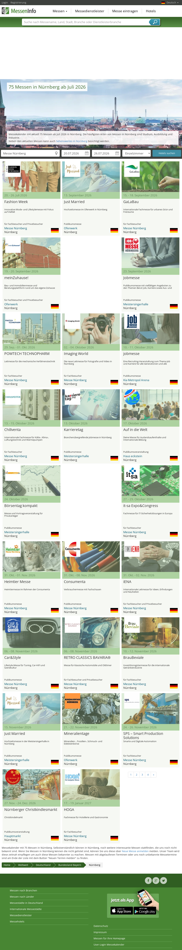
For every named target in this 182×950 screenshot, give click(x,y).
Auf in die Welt (135, 430)
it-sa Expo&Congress (140, 506)
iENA (127, 582)
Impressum (100, 932)
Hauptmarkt (12, 836)
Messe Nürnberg (15, 228)
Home (7, 865)
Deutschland (43, 865)
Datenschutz (101, 926)
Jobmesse (131, 278)
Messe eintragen (125, 11)
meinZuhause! (16, 278)
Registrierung (18, 2)
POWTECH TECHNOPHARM (27, 353)
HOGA (69, 809)
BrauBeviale (133, 657)
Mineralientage (76, 733)
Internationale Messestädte (26, 909)
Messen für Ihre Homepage (109, 938)
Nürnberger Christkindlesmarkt (30, 809)
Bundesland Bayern (69, 865)
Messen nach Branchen (23, 890)
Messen (60, 11)
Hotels (151, 11)
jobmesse (131, 353)
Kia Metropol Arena (136, 380)
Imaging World (76, 353)
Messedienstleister (89, 11)
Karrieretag (73, 430)
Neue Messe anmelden (135, 851)
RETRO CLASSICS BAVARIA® (87, 657)
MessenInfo (19, 10)
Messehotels (17, 921)
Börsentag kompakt (20, 506)
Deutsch (173, 2)
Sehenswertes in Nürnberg (71, 141)
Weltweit (23, 865)
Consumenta (74, 582)
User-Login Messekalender (109, 944)
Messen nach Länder (22, 896)
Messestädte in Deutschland (26, 902)
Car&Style (12, 657)
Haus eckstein (132, 456)
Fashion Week (16, 202)
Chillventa (12, 430)
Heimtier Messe (17, 582)
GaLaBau (131, 202)
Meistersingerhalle (135, 304)
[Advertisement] (91, 53)
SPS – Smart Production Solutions (143, 735)
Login (5, 2)
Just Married (74, 202)
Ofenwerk (70, 228)
